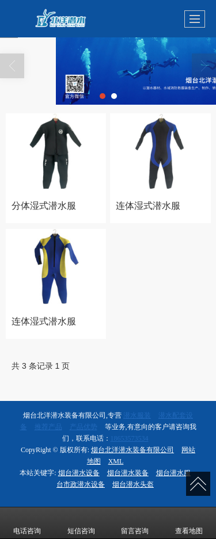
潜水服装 (137, 415)
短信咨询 (81, 523)
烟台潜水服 (173, 473)
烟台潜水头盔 (133, 484)
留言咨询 (135, 523)
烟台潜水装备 (128, 473)
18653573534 (130, 438)
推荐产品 (48, 427)
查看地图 (189, 523)
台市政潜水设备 (80, 484)
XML (116, 461)
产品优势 (83, 427)
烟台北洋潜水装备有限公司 (132, 450)
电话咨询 (27, 523)
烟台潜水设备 (79, 473)
